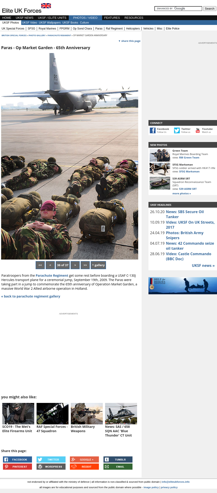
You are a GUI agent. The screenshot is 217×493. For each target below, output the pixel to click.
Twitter (186, 129)
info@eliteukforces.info (176, 481)
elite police (172, 28)
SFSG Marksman (189, 171)
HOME (6, 17)
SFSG (31, 28)
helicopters (133, 28)
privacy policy (169, 487)
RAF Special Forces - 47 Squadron (52, 428)
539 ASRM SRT (188, 188)
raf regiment (114, 28)
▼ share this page (129, 41)
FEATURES (112, 17)
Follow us (185, 132)
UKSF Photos (10, 22)
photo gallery (37, 35)
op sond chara (82, 28)
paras (98, 28)
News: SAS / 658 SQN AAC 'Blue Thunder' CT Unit (118, 430)
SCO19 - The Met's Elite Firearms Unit (17, 428)
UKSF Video (29, 22)
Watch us (206, 132)
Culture (84, 22)
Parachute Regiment (52, 275)
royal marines (47, 28)
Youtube (207, 129)
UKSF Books (70, 22)
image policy (151, 487)
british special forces (14, 35)
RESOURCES (133, 17)
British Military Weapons (83, 428)
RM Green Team (189, 157)
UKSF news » (203, 265)
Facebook (163, 129)
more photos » (181, 193)
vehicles (148, 28)
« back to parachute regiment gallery (30, 296)
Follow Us (161, 132)
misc (160, 28)
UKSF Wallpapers (50, 22)
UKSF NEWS (24, 17)
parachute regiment (59, 35)
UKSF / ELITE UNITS (52, 17)
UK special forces (13, 28)
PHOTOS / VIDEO (85, 17)
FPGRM (64, 28)
